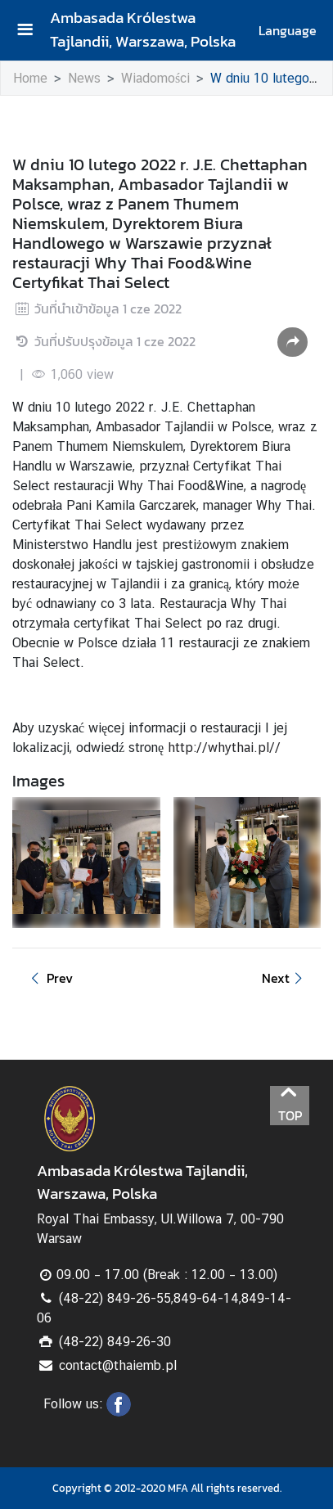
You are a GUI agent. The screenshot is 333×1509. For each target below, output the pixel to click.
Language (288, 30)
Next (285, 978)
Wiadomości (155, 78)
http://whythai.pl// (224, 747)
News (84, 78)
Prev (49, 978)
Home (30, 78)
